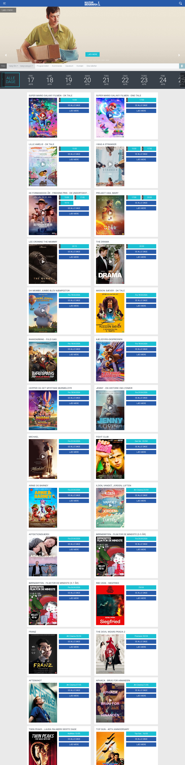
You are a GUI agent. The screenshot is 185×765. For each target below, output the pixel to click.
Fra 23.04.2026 (74, 490)
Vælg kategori (26, 66)
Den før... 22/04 (141, 441)
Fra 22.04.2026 (74, 441)
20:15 (68, 246)
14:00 (68, 100)
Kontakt (80, 66)
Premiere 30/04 (141, 636)
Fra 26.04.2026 (141, 539)
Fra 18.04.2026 (74, 295)
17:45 (79, 197)
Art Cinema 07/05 (74, 685)
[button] (6, 55)
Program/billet (43, 66)
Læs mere (92, 54)
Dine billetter (92, 66)
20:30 (135, 246)
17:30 (147, 149)
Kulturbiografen (92, 3)
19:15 (64, 203)
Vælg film (13, 66)
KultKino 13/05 (74, 733)
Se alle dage (74, 105)
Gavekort (69, 66)
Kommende (57, 66)
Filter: (3, 66)
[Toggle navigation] (4, 3)
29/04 (141, 587)
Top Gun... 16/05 (141, 733)
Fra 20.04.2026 (141, 392)
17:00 (135, 100)
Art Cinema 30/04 (74, 636)
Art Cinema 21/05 (141, 685)
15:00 (68, 149)
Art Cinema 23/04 (141, 490)
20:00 (147, 197)
